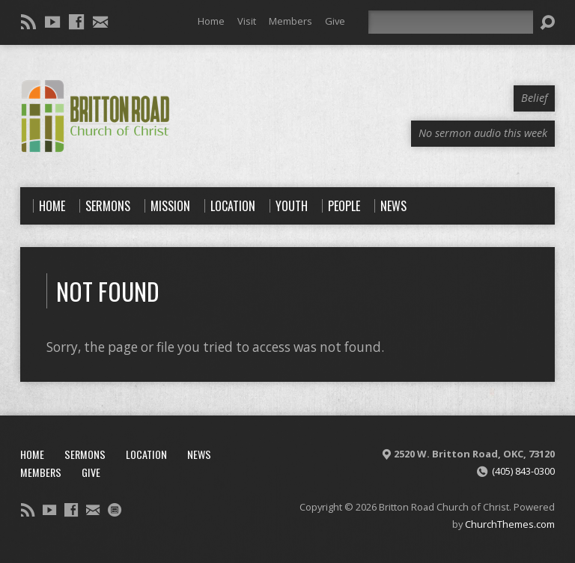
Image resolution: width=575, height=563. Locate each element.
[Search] (450, 22)
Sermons (85, 454)
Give (335, 21)
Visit (246, 21)
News (199, 454)
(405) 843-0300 (523, 471)
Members (290, 21)
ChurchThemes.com (510, 524)
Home (211, 21)
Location (146, 454)
